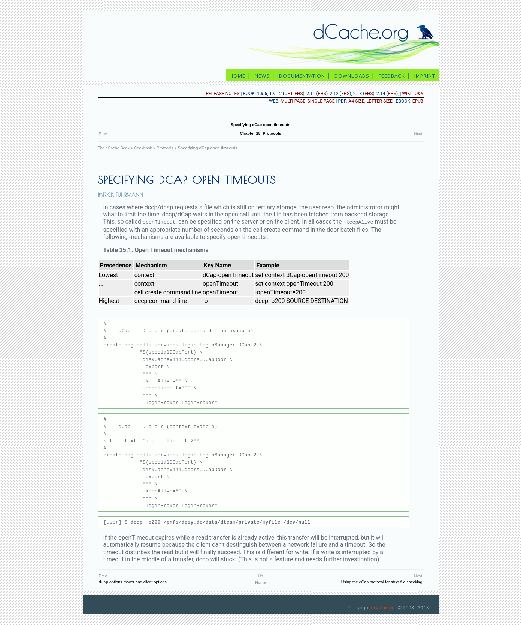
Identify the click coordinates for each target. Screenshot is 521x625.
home (237, 75)
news (262, 75)
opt (288, 93)
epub (418, 101)
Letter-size (379, 101)
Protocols (165, 148)
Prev (103, 133)
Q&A (419, 93)
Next (418, 133)
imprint (425, 75)
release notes (223, 93)
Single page (321, 101)
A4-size (356, 101)
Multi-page (293, 101)
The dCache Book (114, 148)
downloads (351, 75)
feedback (392, 75)
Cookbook (143, 148)
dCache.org (383, 607)
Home (260, 582)
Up (260, 575)
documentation (302, 75)
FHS (298, 93)
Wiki (406, 93)
